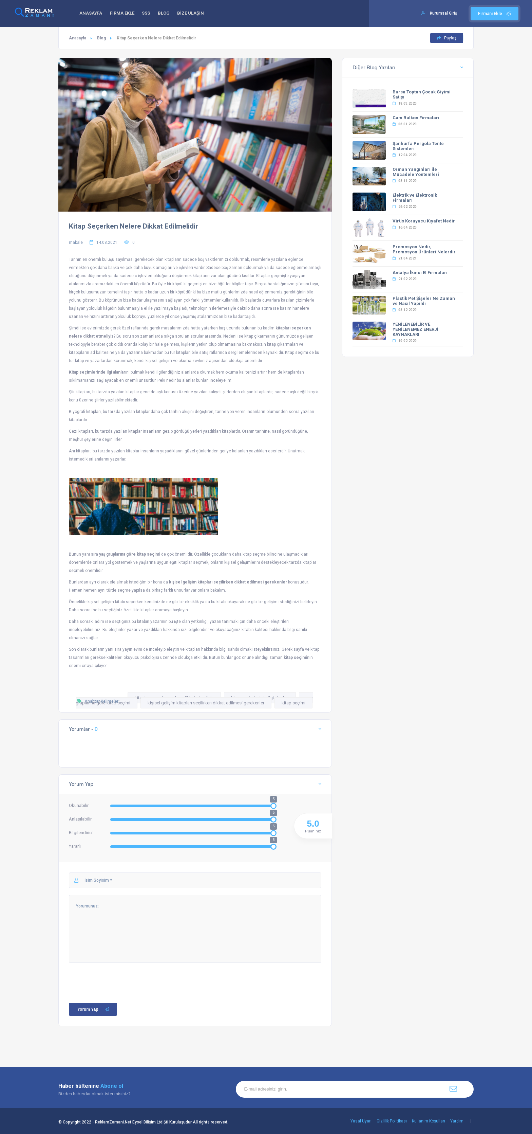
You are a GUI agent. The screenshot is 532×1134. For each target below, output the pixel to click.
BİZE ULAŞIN (196, 13)
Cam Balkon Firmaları (416, 117)
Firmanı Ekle (494, 13)
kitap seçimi (293, 702)
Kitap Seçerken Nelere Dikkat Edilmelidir (133, 226)
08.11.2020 (405, 181)
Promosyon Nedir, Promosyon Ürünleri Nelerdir (424, 249)
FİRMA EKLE (124, 13)
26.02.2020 (405, 207)
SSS (149, 13)
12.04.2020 (405, 155)
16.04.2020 (405, 227)
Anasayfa (77, 38)
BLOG (168, 13)
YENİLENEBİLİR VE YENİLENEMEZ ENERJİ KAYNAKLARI (415, 329)
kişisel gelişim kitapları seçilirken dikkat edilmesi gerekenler (206, 702)
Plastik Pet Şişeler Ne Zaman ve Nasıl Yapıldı (424, 301)
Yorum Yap (93, 1009)
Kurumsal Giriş (443, 13)
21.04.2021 (405, 258)
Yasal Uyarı (361, 1121)
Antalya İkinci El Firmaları (420, 272)
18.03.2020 (405, 103)
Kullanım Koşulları (428, 1121)
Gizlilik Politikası (392, 1121)
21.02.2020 (405, 279)
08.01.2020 (405, 124)
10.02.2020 (405, 341)
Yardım (456, 1121)
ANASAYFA (91, 13)
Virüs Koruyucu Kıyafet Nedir (424, 220)
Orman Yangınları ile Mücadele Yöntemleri (416, 172)
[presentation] (120, 976)
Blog (101, 38)
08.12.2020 (405, 310)
